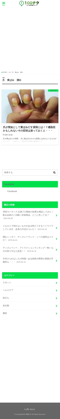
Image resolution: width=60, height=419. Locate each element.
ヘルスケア (8, 290)
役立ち (6, 298)
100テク (28, 414)
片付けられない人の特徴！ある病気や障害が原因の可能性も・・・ (28, 260)
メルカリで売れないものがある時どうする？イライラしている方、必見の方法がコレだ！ (28, 228)
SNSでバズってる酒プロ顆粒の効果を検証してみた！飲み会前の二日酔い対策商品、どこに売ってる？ (28, 215)
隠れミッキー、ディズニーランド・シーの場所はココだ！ (28, 239)
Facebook (9, 184)
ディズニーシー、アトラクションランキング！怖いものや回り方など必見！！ (28, 249)
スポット (7, 282)
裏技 (5, 313)
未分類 (6, 305)
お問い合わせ (30, 409)
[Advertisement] (30, 40)
